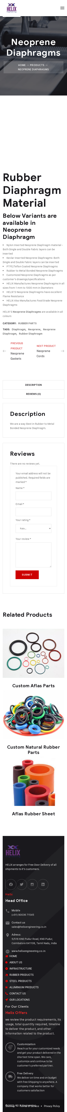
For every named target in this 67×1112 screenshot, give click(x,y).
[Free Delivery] (10, 1077)
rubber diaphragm (30, 333)
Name (20, 488)
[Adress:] (7, 935)
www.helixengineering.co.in (28, 951)
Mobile (16, 910)
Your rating (23, 520)
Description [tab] (33, 384)
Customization (26, 1044)
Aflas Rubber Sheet (33, 814)
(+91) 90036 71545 (23, 914)
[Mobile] (7, 911)
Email (20, 504)
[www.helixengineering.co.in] (7, 951)
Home (22, 65)
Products (37, 65)
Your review (23, 539)
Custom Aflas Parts (33, 686)
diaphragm (19, 329)
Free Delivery (25, 1073)
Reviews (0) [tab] (33, 394)
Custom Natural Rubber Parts (33, 749)
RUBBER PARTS (27, 323)
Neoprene (34, 329)
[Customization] (10, 1047)
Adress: (16, 934)
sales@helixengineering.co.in (29, 926)
